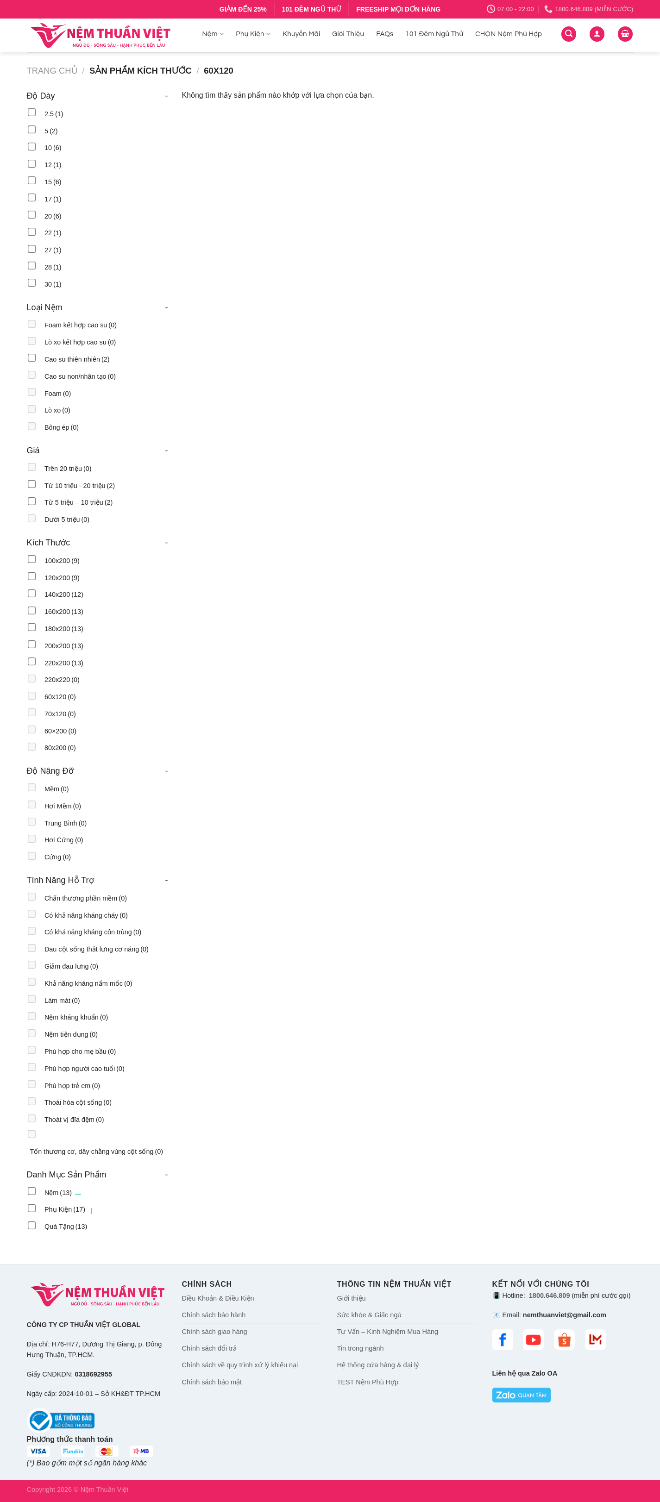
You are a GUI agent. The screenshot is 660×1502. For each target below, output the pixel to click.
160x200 (63, 611)
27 (53, 250)
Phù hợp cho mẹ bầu (80, 1051)
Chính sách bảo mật (212, 1382)
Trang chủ (52, 70)
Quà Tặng (65, 1226)
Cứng (57, 857)
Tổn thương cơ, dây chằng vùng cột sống (96, 1151)
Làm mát (62, 1000)
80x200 (60, 747)
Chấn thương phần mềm (85, 898)
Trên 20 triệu (68, 468)
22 (53, 233)
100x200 (62, 560)
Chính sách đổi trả (209, 1348)
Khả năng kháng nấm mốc (88, 983)
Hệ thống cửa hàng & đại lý (378, 1365)
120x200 (62, 578)
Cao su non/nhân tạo (80, 376)
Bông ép (61, 427)
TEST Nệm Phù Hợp (368, 1382)
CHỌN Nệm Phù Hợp (508, 34)
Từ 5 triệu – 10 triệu (78, 502)
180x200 (63, 628)
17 (53, 199)
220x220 (62, 679)
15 (53, 182)
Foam (57, 393)
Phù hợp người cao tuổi (84, 1068)
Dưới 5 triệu (66, 519)
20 (53, 216)
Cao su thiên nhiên (77, 359)
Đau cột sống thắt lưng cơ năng (96, 949)
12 (53, 165)
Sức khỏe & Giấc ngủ (369, 1315)
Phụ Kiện (253, 34)
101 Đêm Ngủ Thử (435, 34)
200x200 (63, 646)
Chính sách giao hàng (214, 1331)
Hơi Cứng (63, 840)
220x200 (63, 663)
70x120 (60, 714)
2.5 (53, 114)
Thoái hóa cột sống (78, 1102)
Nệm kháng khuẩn (76, 1017)
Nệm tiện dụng (71, 1034)
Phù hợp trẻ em (72, 1085)
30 (53, 284)
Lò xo (57, 410)
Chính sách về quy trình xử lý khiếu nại (240, 1365)
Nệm (213, 34)
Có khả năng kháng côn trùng (92, 932)
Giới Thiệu (348, 34)
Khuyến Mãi (301, 34)
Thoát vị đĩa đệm (74, 1119)
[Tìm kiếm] (568, 34)
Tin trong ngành (360, 1348)
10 (53, 147)
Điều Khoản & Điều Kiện (218, 1298)
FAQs (384, 34)
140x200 (63, 594)
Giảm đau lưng (71, 966)
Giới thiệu (351, 1298)
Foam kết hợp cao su (80, 325)
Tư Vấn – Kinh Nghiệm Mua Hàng (388, 1331)
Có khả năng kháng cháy (86, 915)
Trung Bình (65, 823)
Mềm (56, 789)
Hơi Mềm (62, 806)
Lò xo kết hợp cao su (80, 342)
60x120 (60, 697)
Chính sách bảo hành (214, 1315)
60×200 (60, 731)
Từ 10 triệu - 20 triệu (79, 485)
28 (53, 267)
